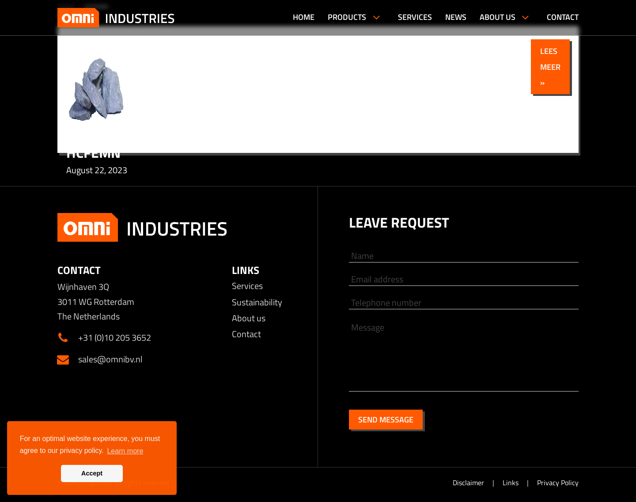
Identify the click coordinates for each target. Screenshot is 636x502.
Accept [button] (91, 473)
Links (511, 482)
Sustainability (257, 302)
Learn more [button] (125, 451)
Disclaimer (469, 482)
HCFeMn (93, 152)
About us (248, 318)
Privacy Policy (558, 482)
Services (247, 286)
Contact (246, 334)
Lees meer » (550, 66)
